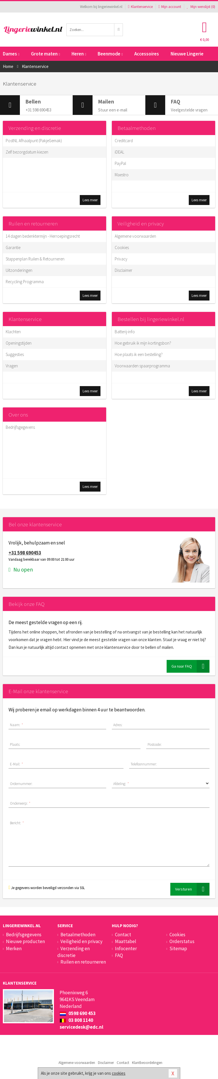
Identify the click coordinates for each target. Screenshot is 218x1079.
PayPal (120, 163)
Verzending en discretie (35, 128)
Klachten (13, 331)
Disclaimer (123, 270)
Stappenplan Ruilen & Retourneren (35, 259)
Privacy (121, 259)
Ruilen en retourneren (33, 223)
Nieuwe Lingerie (187, 54)
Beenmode (110, 54)
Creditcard (124, 140)
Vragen (12, 365)
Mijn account (169, 6)
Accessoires (146, 54)
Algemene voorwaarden (135, 236)
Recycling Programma (25, 281)
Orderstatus (181, 941)
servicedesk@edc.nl (81, 1027)
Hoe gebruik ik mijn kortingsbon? (143, 343)
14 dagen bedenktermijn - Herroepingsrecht (43, 236)
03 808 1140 (76, 1020)
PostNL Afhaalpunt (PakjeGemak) (34, 140)
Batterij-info (125, 331)
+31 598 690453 (25, 553)
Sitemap (178, 948)
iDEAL (119, 152)
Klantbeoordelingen (147, 1062)
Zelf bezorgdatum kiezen (27, 152)
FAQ (119, 955)
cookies (118, 1073)
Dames (11, 54)
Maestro (122, 174)
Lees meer (90, 200)
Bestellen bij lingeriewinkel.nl (151, 319)
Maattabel (125, 941)
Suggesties (15, 354)
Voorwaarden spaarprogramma (142, 365)
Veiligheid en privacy (141, 223)
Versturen (192, 889)
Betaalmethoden (137, 128)
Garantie (13, 247)
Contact (123, 934)
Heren (79, 54)
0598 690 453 (78, 1013)
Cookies (122, 247)
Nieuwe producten (25, 941)
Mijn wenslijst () (201, 6)
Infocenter (126, 948)
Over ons (18, 414)
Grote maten (45, 54)
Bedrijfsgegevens (20, 427)
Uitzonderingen (19, 270)
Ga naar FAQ (190, 666)
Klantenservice (140, 6)
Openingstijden (19, 343)
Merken (14, 948)
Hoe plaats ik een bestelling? (139, 354)
